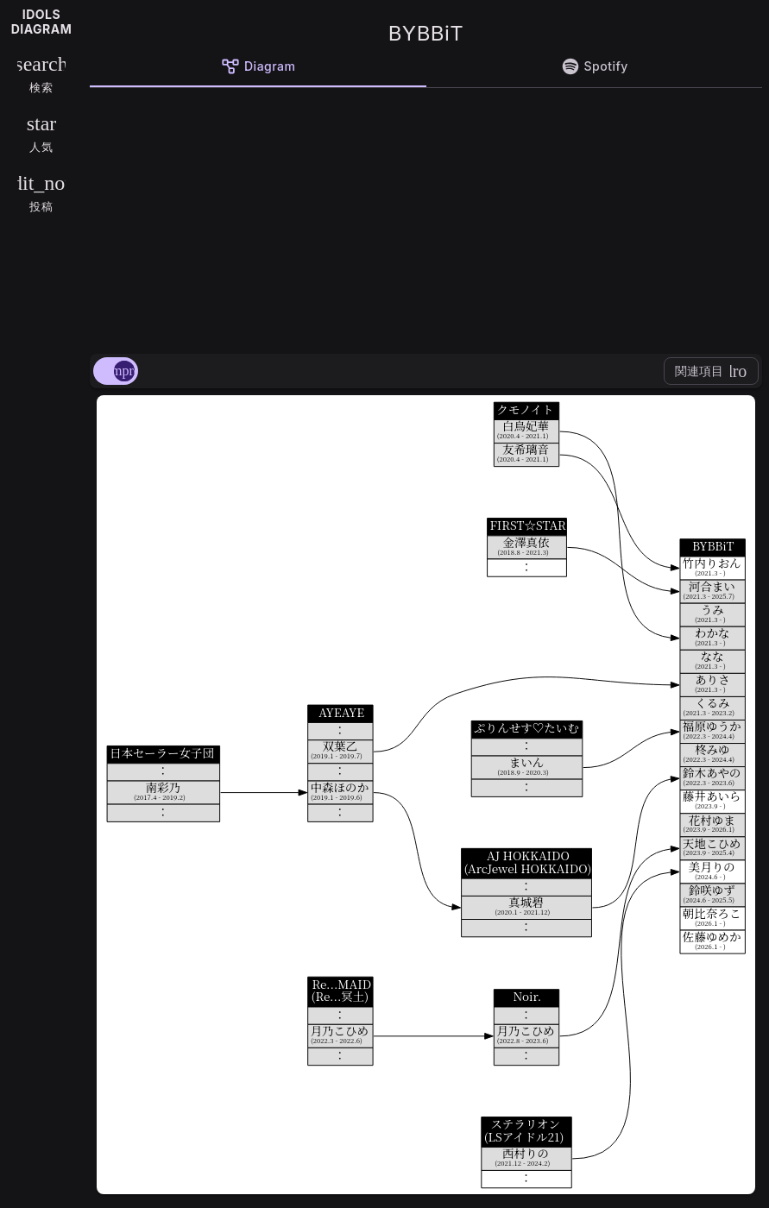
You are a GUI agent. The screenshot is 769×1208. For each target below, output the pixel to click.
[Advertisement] (426, 217)
